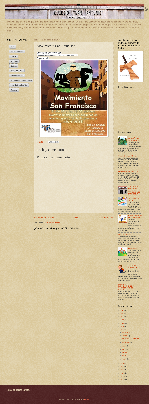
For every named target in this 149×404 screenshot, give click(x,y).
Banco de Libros (17, 71)
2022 (122, 316)
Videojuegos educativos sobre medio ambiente (133, 138)
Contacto (14, 90)
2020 (122, 323)
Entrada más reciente (44, 218)
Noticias (14, 66)
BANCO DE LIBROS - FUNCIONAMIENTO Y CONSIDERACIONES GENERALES (126, 287)
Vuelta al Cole (132, 248)
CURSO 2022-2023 (124, 234)
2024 (122, 310)
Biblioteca (14, 61)
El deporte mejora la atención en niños (135, 216)
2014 (122, 373)
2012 (122, 379)
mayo (124, 346)
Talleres (14, 56)
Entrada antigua (106, 218)
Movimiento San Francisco (131, 338)
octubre (125, 336)
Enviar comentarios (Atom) (53, 222)
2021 (122, 320)
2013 (122, 376)
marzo (124, 352)
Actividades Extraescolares (21, 80)
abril (124, 349)
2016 (122, 366)
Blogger (87, 399)
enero (124, 359)
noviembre (126, 332)
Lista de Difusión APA (19, 85)
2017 (122, 363)
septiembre (126, 343)
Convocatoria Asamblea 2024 (128, 156)
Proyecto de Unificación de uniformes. (133, 267)
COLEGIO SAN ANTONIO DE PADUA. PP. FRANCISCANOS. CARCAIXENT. (134, 190)
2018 (122, 330)
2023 (122, 313)
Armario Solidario (17, 75)
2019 (122, 326)
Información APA (17, 52)
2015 (122, 370)
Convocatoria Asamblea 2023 (128, 171)
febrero (125, 356)
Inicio (76, 218)
